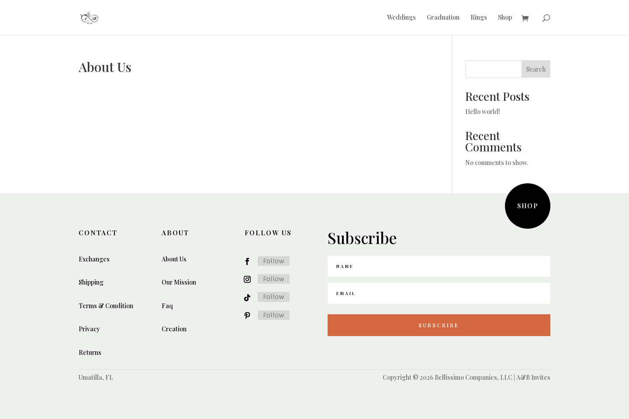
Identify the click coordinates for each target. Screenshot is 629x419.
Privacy (89, 329)
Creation (174, 329)
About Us (174, 259)
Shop (505, 17)
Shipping (91, 282)
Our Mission (179, 282)
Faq (167, 306)
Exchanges (94, 259)
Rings (478, 17)
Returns (90, 352)
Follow (273, 261)
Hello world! (482, 111)
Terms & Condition (106, 306)
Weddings (401, 17)
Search (536, 69)
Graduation (443, 17)
